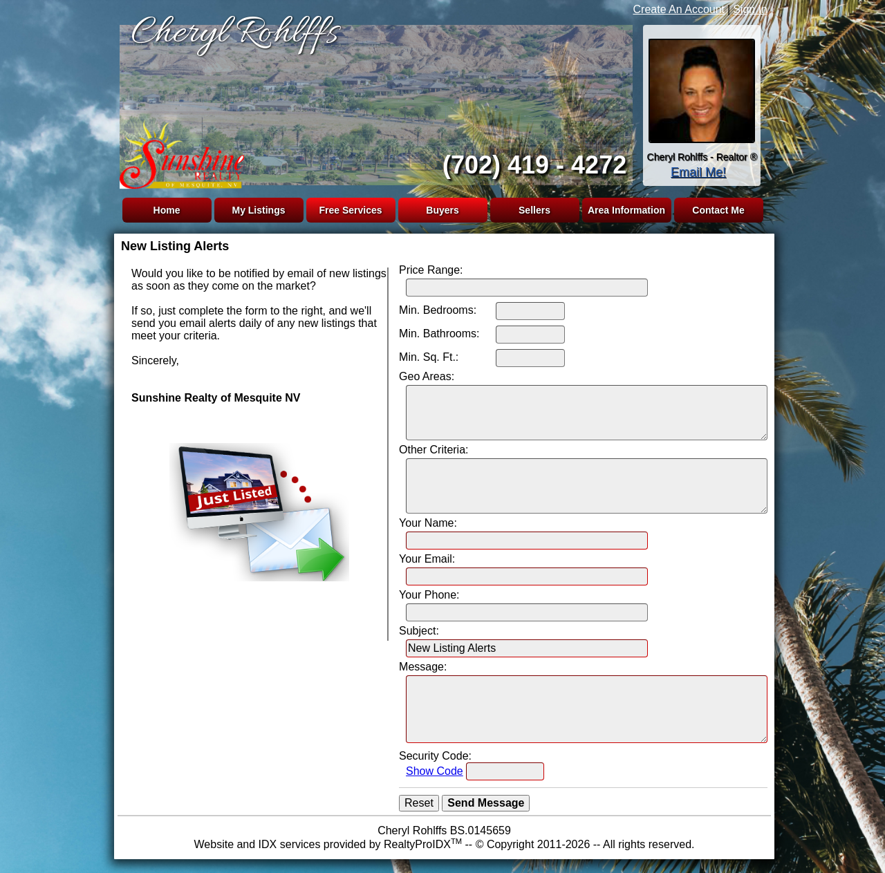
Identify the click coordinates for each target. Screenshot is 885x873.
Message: (423, 667)
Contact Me (718, 210)
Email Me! (698, 172)
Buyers (442, 210)
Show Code (434, 771)
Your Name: (428, 523)
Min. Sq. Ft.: (428, 357)
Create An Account (679, 9)
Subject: (419, 631)
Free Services (350, 210)
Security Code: (435, 756)
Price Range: (431, 270)
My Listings (258, 210)
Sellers (534, 210)
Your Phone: (429, 595)
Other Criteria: (433, 450)
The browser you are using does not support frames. (373, 102)
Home (166, 210)
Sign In (750, 9)
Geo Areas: (426, 376)
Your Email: (427, 559)
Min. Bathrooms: (439, 333)
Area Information (626, 210)
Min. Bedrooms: (437, 310)
